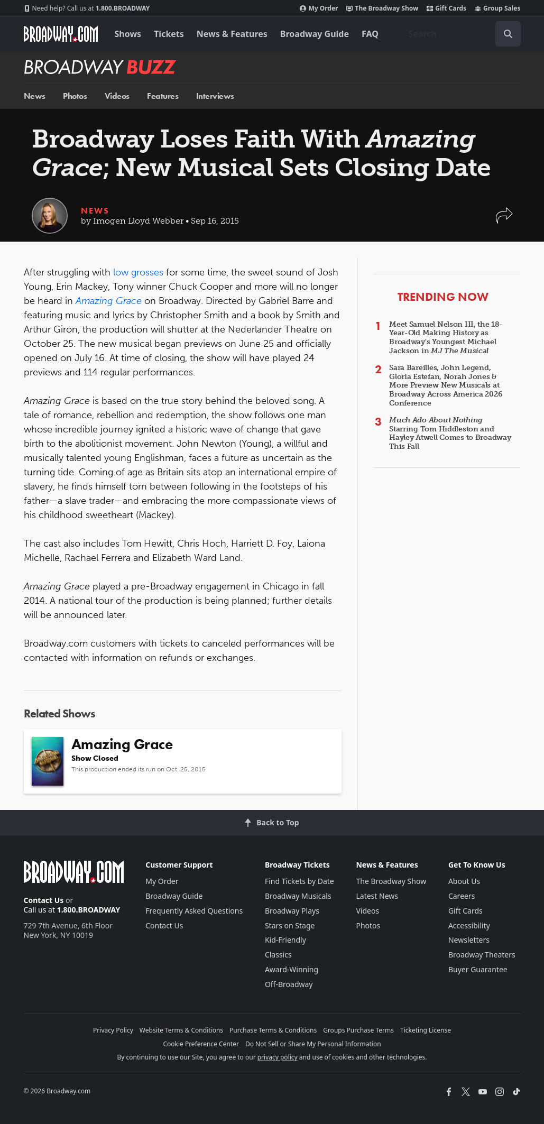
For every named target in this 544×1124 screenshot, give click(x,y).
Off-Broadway (289, 984)
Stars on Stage (290, 925)
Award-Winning (291, 969)
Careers (461, 896)
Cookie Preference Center (201, 1043)
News (34, 96)
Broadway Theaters (481, 955)
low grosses (138, 272)
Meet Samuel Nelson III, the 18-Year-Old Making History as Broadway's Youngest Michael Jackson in (445, 337)
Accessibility (469, 925)
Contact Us (44, 900)
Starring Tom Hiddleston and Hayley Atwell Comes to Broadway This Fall (450, 433)
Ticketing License (425, 1030)
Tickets (169, 34)
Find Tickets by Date (299, 881)
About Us (464, 881)
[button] (504, 221)
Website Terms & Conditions (181, 1030)
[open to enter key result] (508, 34)
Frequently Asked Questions (194, 911)
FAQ (370, 34)
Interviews (215, 96)
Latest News (377, 896)
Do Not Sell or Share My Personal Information (313, 1043)
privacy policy (277, 1057)
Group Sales (497, 8)
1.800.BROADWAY (87, 8)
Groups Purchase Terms (358, 1030)
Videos (117, 96)
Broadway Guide (314, 34)
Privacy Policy (113, 1030)
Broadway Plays (292, 911)
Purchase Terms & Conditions (273, 1030)
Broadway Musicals (298, 896)
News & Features (232, 34)
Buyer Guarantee (478, 969)
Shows (128, 34)
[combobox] (460, 34)
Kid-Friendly (285, 940)
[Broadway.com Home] (61, 34)
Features (162, 96)
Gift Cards (446, 8)
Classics (278, 955)
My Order (319, 8)
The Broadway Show (382, 8)
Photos (75, 96)
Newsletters (469, 940)
